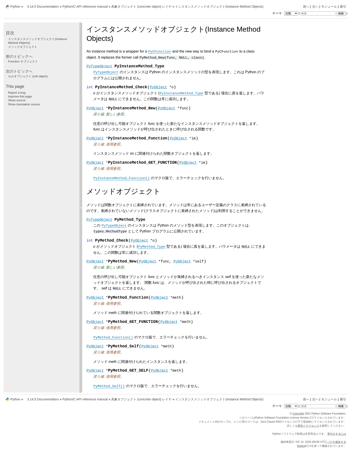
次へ (315, 6)
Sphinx (301, 446)
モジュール (329, 6)
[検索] (318, 13)
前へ (306, 6)
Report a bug (16, 92)
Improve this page (20, 96)
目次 (10, 33)
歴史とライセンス (308, 425)
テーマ (285, 13)
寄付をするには (336, 433)
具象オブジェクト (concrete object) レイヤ (141, 6)
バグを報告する (336, 441)
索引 (343, 6)
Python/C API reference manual (85, 6)
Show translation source (24, 104)
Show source (16, 100)
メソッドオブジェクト (22, 47)
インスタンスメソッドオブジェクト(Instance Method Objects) (219, 6)
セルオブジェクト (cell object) (28, 76)
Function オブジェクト (23, 61)
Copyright (298, 413)
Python (15, 6)
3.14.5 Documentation (43, 6)
